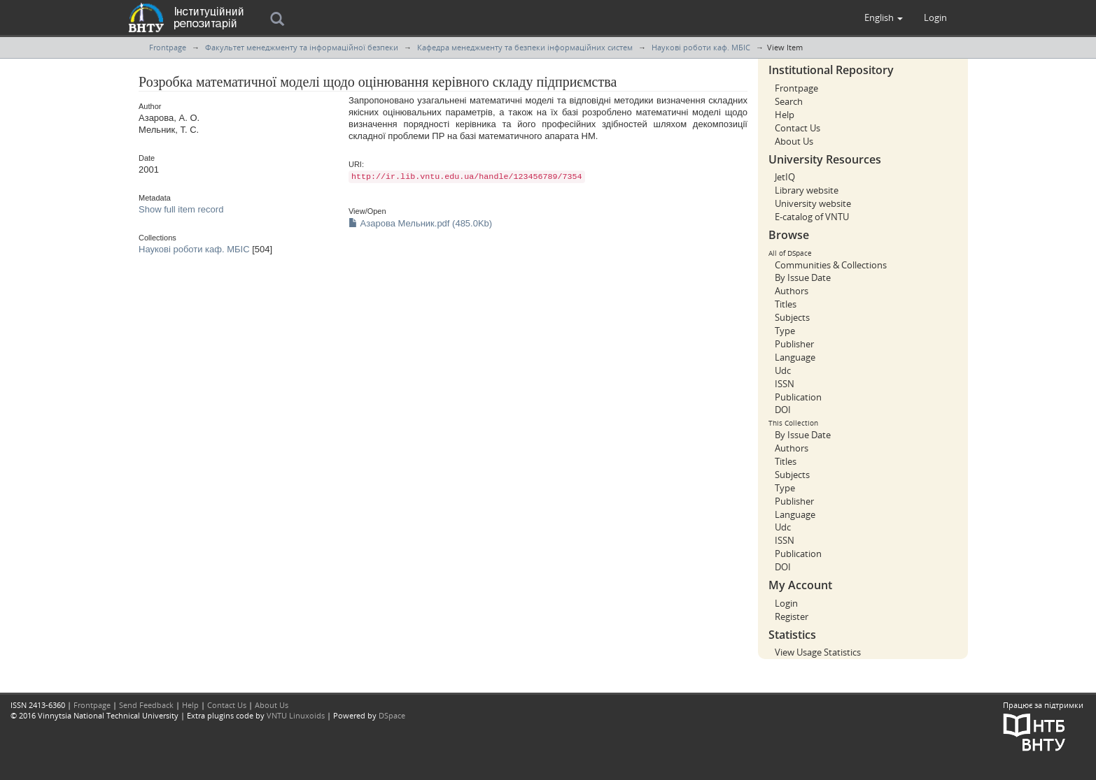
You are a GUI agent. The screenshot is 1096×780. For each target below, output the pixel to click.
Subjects (792, 317)
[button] (883, 17)
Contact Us (797, 128)
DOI (783, 409)
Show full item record (181, 209)
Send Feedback (146, 705)
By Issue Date (803, 277)
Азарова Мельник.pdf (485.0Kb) (420, 223)
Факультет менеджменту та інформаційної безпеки (301, 47)
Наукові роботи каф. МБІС (701, 47)
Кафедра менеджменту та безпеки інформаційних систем (525, 47)
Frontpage (167, 47)
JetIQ (785, 177)
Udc (783, 370)
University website (813, 203)
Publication (798, 397)
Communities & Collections (831, 265)
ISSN (784, 383)
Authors (791, 290)
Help (784, 114)
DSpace (392, 715)
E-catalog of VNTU (812, 216)
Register (791, 616)
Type (785, 330)
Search (789, 101)
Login (786, 603)
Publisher (794, 344)
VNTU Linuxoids (296, 715)
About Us (794, 141)
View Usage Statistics (818, 652)
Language (795, 357)
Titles (785, 304)
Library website (806, 190)
